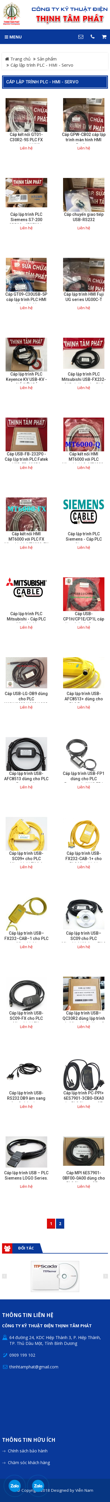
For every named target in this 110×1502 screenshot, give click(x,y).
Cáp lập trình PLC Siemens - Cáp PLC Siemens (84, 539)
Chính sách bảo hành (28, 1451)
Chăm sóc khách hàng (29, 1462)
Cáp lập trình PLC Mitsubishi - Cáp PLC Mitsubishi (26, 619)
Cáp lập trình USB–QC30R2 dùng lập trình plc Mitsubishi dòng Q (83, 1018)
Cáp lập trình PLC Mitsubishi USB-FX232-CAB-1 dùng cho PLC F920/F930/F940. (84, 382)
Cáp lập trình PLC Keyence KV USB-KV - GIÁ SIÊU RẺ (26, 379)
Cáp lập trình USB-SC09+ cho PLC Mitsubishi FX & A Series (26, 861)
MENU (13, 37)
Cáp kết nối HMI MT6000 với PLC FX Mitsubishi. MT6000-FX (26, 539)
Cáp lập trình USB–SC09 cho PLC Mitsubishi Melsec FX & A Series (84, 941)
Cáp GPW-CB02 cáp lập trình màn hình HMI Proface (84, 139)
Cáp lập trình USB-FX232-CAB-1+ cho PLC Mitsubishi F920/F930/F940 (83, 861)
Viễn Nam (84, 1490)
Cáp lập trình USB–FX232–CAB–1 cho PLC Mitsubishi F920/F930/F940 (26, 941)
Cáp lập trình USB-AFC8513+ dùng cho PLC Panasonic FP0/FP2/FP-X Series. (83, 701)
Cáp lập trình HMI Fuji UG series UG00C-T (84, 297)
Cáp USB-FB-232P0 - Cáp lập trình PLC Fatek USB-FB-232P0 (26, 459)
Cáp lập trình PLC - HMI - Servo (42, 82)
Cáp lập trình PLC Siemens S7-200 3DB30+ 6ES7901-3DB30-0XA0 (26, 222)
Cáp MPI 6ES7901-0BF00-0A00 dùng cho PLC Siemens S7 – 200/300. (83, 1180)
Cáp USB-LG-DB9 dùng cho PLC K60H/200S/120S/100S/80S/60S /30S (26, 701)
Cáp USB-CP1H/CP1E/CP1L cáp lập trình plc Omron (83, 619)
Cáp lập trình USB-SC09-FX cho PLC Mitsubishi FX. (26, 1018)
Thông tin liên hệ (27, 1315)
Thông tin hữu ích (28, 1440)
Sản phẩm (47, 59)
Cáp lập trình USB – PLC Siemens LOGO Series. (26, 1175)
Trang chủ (18, 59)
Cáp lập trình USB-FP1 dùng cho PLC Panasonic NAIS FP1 (83, 778)
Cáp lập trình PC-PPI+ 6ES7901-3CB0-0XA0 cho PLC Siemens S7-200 (83, 1101)
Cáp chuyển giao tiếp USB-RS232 (84, 217)
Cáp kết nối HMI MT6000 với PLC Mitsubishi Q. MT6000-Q (83, 462)
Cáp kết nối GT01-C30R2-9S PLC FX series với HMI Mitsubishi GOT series (26, 142)
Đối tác (26, 1248)
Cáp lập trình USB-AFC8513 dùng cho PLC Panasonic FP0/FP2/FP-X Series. (26, 781)
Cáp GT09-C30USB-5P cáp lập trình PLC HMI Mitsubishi (26, 299)
